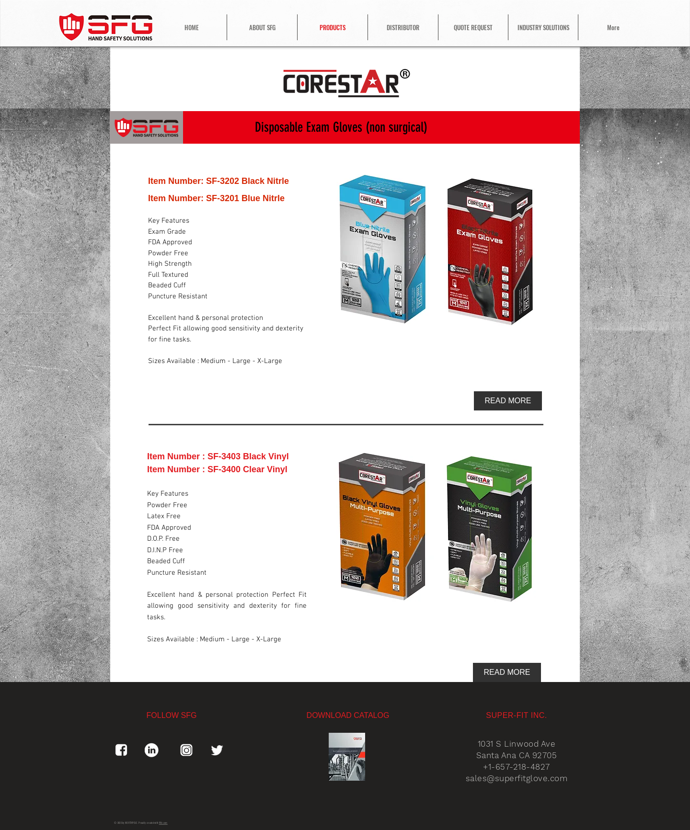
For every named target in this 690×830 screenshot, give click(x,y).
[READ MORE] (508, 400)
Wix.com (163, 823)
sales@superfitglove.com (517, 778)
